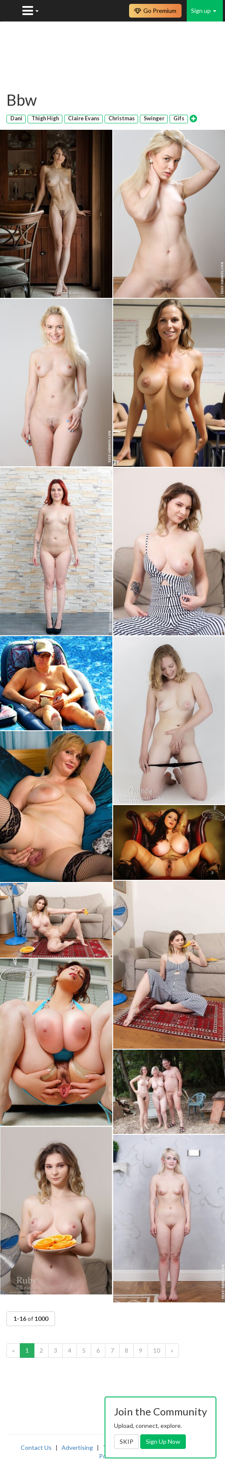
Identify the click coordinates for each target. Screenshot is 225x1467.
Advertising (77, 1447)
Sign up (203, 10)
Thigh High (45, 118)
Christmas (121, 118)
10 (156, 1350)
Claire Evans (83, 118)
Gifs (178, 118)
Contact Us (36, 1447)
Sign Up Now (163, 1441)
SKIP (126, 1441)
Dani (16, 118)
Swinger (154, 118)
